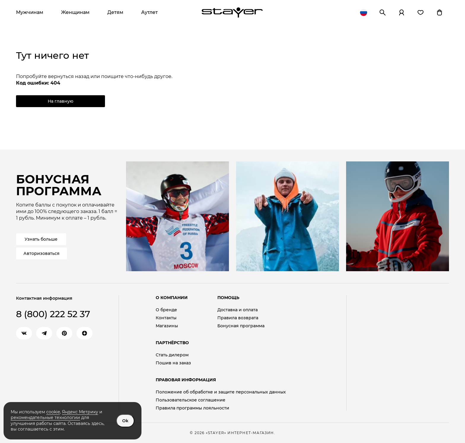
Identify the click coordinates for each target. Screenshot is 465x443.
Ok (125, 420)
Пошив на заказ (173, 363)
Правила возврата (237, 317)
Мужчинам (29, 12)
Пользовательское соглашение (190, 400)
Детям (115, 12)
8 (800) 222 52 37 (53, 314)
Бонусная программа (241, 325)
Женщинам (75, 12)
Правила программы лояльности (192, 408)
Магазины (167, 325)
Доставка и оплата (237, 309)
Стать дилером (172, 355)
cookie (53, 412)
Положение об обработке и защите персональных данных (221, 392)
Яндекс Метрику (80, 412)
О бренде (166, 309)
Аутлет (149, 12)
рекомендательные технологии (45, 417)
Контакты (166, 317)
